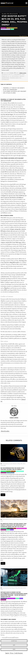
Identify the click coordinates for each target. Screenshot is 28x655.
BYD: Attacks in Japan (9, 92)
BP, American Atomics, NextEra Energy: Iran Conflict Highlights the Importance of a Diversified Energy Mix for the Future (13, 525)
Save (14, 645)
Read (3, 494)
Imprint (7, 653)
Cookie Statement (18, 653)
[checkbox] (1, 637)
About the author (5, 431)
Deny (14, 649)
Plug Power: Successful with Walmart (14, 91)
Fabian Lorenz (23, 72)
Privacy (11, 653)
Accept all (14, 640)
